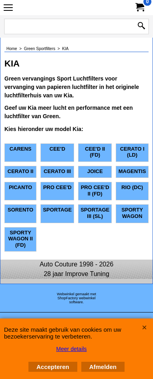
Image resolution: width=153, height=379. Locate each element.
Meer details (71, 349)
